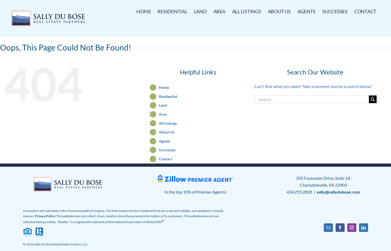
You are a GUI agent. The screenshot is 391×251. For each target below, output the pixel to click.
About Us (166, 132)
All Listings (168, 123)
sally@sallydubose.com (338, 191)
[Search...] (311, 99)
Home (164, 87)
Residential (168, 96)
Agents (164, 141)
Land (163, 105)
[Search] (373, 99)
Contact (165, 159)
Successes (167, 150)
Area (163, 114)
